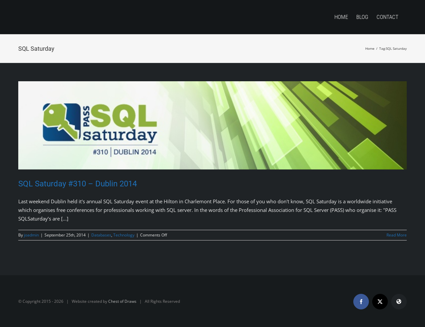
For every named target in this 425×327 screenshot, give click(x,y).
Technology (123, 235)
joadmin (31, 235)
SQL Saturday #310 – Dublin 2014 (77, 183)
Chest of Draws (122, 301)
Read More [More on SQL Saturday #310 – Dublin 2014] (396, 235)
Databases (101, 235)
